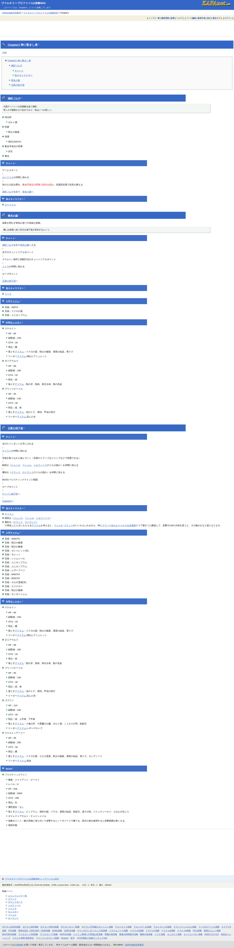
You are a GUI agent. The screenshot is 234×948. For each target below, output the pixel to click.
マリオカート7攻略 (49, 934)
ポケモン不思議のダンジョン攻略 (97, 927)
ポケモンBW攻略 (30, 927)
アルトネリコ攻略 (123, 927)
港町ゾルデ (16, 65)
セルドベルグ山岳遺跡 (124, 525)
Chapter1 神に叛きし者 (19, 60)
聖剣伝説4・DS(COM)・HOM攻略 (34, 930)
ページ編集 (191, 18)
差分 (209, 18)
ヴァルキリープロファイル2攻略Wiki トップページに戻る (32, 879)
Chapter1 (14, 44)
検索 (173, 18)
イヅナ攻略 (160, 934)
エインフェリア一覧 (17, 896)
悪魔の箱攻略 (111, 934)
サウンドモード (15, 902)
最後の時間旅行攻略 (128, 934)
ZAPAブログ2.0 (211, 934)
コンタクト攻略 (174, 934)
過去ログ (216, 18)
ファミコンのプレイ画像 (47, 938)
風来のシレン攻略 (212, 930)
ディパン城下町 (10, 494)
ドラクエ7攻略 (152, 930)
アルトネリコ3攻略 (162, 927)
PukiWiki (19, 945)
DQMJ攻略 (57, 930)
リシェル (26, 465)
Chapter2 (6, 501)
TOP (4, 52)
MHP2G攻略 (65, 934)
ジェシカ (15, 465)
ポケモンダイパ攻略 (70, 927)
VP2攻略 (12, 930)
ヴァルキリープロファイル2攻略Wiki (23, 3)
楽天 (72, 938)
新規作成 (201, 18)
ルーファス (7, 177)
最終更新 (165, 18)
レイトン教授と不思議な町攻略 (88, 934)
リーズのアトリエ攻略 (208, 927)
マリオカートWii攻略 (28, 934)
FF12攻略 (197, 930)
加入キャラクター (24, 75)
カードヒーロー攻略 (193, 934)
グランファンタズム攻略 (184, 927)
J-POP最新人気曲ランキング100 (92, 938)
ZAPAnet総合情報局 (11, 13)
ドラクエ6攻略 (137, 930)
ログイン (228, 18)
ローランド (28, 472)
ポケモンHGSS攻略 (11, 927)
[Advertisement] (117, 28)
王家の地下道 (17, 85)
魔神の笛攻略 (146, 934)
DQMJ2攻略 (69, 930)
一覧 (158, 18)
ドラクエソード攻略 (118, 930)
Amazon (64, 938)
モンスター (15, 322)
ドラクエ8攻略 (168, 930)
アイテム (14, 301)
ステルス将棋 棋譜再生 (23, 938)
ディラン (6, 451)
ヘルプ (179, 18)
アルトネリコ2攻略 (143, 927)
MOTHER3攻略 (9, 934)
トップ (151, 18)
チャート (19, 71)
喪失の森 (15, 80)
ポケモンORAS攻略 (49, 927)
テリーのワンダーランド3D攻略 (92, 930)
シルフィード (40, 465)
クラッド (15, 472)
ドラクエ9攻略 (184, 930)
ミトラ (5, 266)
